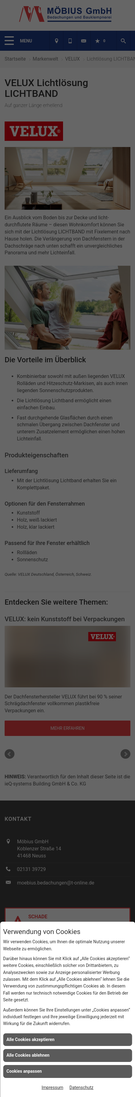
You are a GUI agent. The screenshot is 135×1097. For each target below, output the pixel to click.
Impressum (52, 1087)
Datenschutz (81, 1087)
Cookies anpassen (24, 1071)
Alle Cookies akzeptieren (30, 1039)
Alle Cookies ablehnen (28, 1055)
